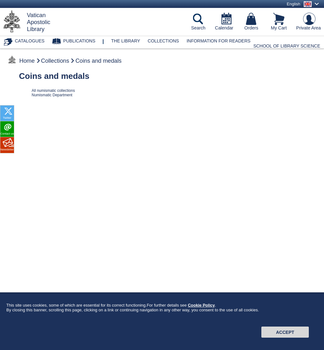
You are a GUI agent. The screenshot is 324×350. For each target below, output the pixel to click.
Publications (79, 40)
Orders (251, 27)
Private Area (308, 27)
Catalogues (30, 40)
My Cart (279, 27)
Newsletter (7, 149)
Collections (163, 40)
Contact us (7, 133)
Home (27, 61)
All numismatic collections (53, 90)
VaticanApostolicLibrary (38, 22)
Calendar (224, 27)
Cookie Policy (201, 308)
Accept (285, 335)
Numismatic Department (52, 95)
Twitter (7, 117)
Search (198, 27)
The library (125, 40)
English (293, 4)
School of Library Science (286, 45)
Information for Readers (219, 40)
